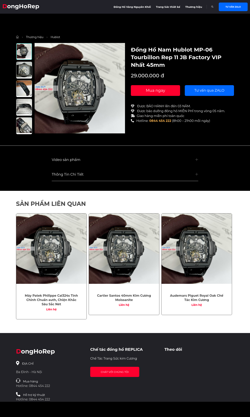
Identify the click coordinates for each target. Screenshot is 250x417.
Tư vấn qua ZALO (209, 90)
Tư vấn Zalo (233, 6)
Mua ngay (155, 90)
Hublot (55, 37)
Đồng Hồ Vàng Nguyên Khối (132, 6)
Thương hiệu (193, 6)
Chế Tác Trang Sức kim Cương (113, 358)
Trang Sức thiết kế (168, 6)
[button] (125, 160)
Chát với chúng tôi (115, 371)
